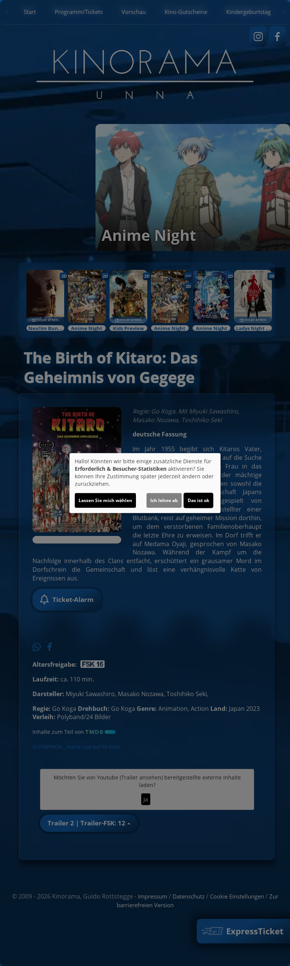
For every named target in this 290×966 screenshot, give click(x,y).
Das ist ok (198, 500)
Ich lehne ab (164, 500)
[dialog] (145, 483)
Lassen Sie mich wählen (105, 500)
